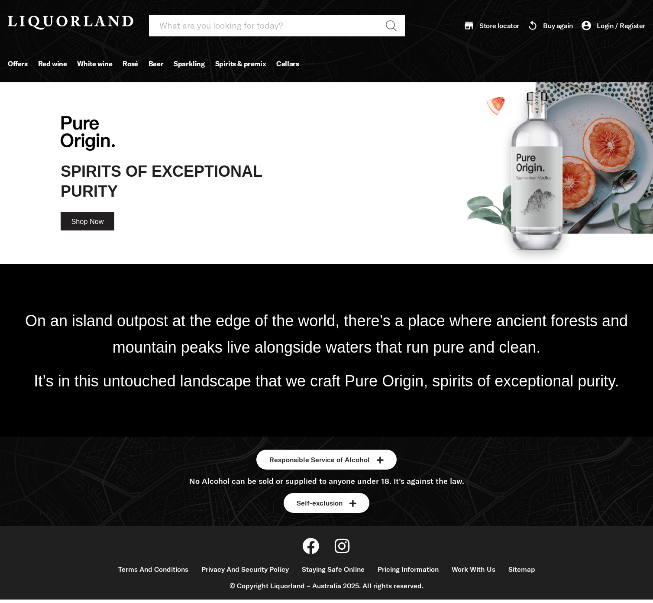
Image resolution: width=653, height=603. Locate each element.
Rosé (130, 63)
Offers (18, 63)
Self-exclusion (320, 503)
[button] (326, 460)
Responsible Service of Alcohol (319, 459)
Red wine (52, 63)
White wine (94, 63)
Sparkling (189, 63)
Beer (156, 63)
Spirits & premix (240, 63)
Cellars (287, 63)
